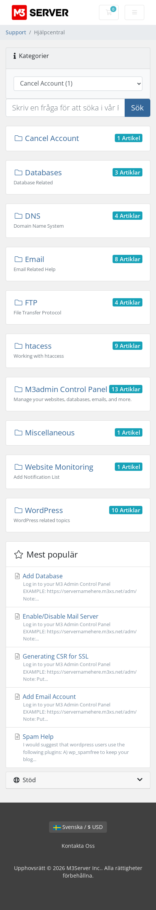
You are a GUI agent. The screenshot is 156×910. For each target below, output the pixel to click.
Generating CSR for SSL (78, 667)
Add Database (78, 587)
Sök (137, 108)
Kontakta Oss (78, 845)
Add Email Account (78, 707)
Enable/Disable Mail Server (78, 627)
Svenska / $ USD (78, 826)
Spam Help (78, 747)
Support (16, 32)
